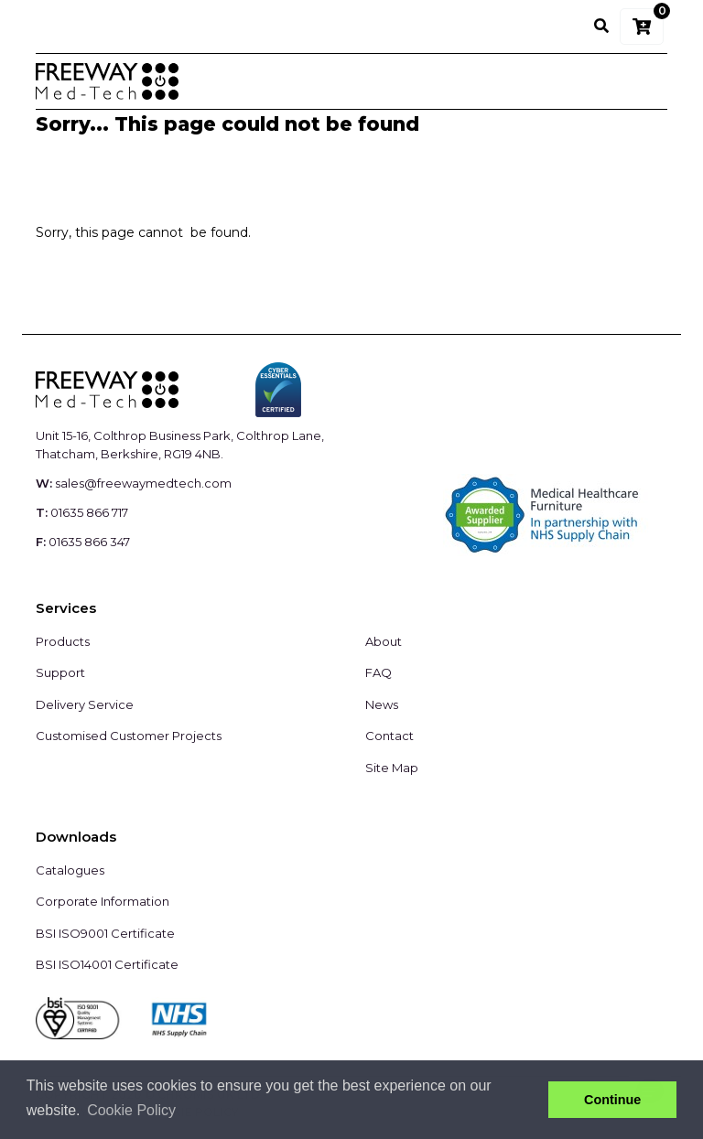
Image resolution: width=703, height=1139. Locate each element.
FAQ (378, 672)
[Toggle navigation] (641, 81)
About (383, 641)
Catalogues (70, 870)
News (381, 704)
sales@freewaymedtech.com (143, 483)
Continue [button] (612, 1099)
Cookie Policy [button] (131, 1110)
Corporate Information (102, 901)
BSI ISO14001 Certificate (107, 964)
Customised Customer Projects (129, 735)
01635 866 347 (89, 541)
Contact (389, 735)
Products (63, 641)
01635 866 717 (89, 512)
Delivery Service (85, 704)
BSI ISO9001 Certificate (105, 933)
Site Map (391, 767)
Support (60, 672)
